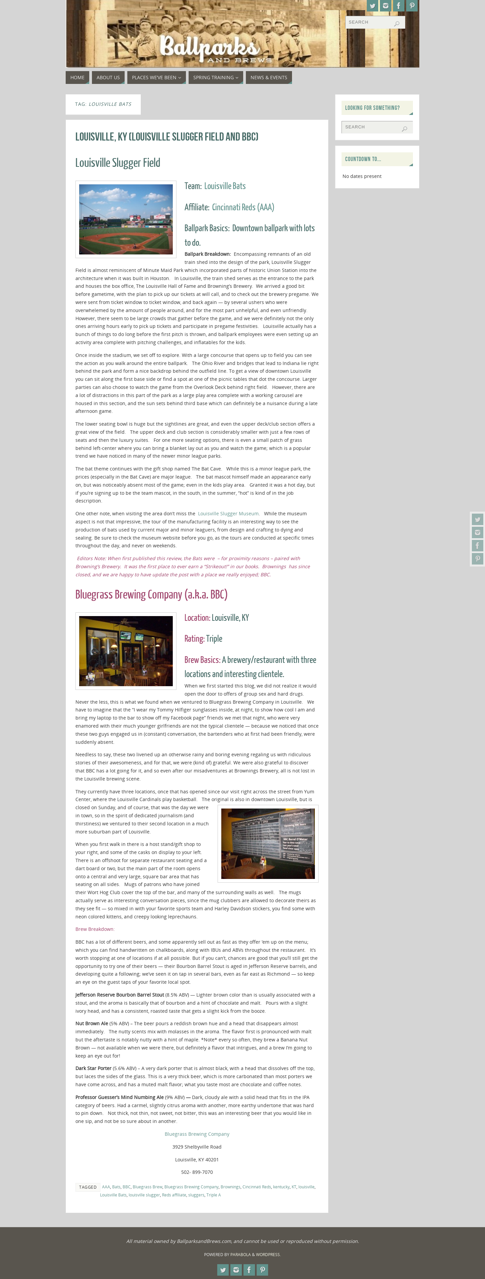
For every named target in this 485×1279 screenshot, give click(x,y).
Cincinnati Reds (257, 1186)
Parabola (240, 1254)
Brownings (230, 1186)
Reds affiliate (174, 1194)
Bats (116, 1186)
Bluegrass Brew (147, 1186)
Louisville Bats (225, 186)
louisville (306, 1186)
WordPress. (268, 1254)
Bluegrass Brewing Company (197, 1134)
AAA (106, 1186)
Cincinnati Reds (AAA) (243, 207)
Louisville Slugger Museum (228, 513)
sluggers (196, 1194)
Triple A (213, 1194)
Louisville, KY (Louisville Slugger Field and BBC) (167, 136)
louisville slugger (144, 1194)
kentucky (281, 1186)
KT (294, 1186)
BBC (127, 1186)
